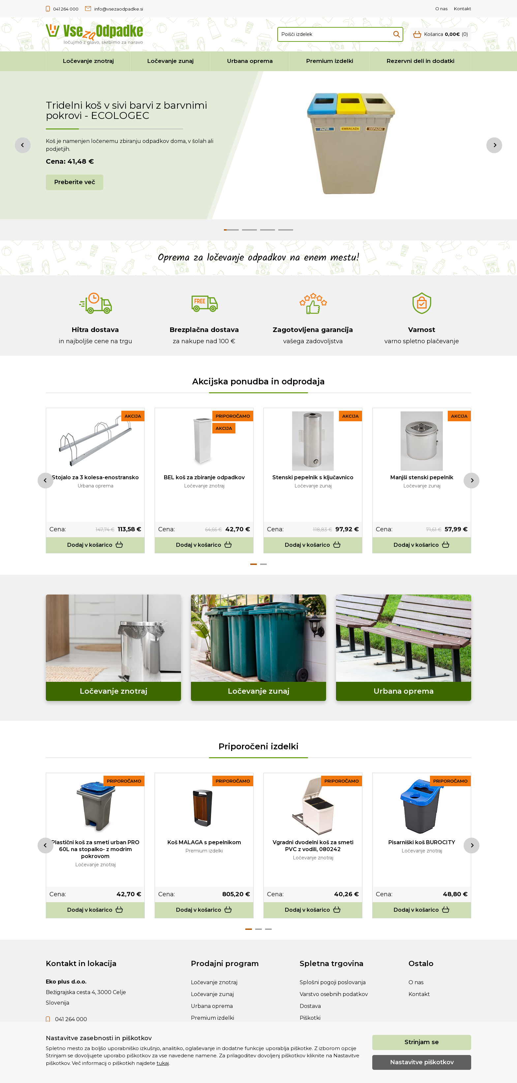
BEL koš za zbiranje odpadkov (204, 477)
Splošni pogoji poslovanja (333, 982)
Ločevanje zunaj (170, 61)
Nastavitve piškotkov (422, 1062)
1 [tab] (253, 564)
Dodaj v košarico (95, 545)
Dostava (310, 1006)
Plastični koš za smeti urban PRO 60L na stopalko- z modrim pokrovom (95, 849)
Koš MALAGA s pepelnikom (204, 842)
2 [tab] (263, 564)
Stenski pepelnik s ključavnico (312, 477)
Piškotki (310, 1018)
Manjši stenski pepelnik (421, 477)
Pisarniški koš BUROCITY (421, 842)
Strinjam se (422, 1042)
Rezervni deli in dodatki (420, 61)
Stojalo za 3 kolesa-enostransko (95, 477)
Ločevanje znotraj (88, 61)
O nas (441, 8)
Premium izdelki (329, 61)
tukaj (163, 1063)
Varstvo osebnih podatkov (334, 994)
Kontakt (462, 8)
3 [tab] (268, 929)
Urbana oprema (250, 61)
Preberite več (74, 182)
